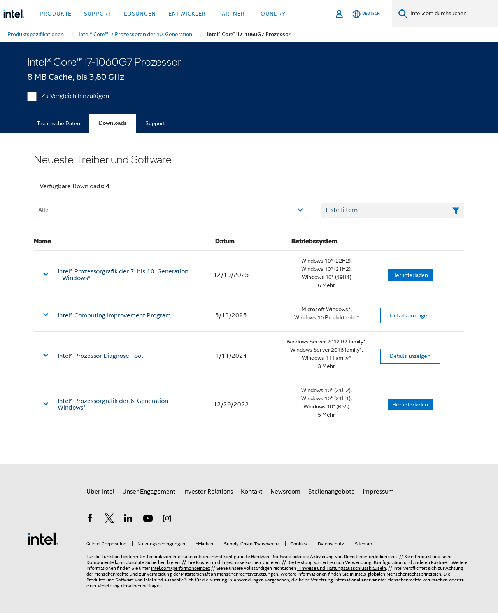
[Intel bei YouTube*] (147, 520)
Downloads (113, 123)
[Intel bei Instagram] (167, 520)
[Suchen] (402, 13)
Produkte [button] (56, 13)
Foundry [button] (271, 13)
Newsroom (285, 492)
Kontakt (252, 492)
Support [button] (98, 13)
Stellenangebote (331, 492)
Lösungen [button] (140, 13)
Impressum (378, 492)
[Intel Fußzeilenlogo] (42, 538)
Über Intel (100, 492)
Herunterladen (410, 274)
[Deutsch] (366, 13)
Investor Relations (208, 492)
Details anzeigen (410, 315)
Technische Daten (58, 123)
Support (155, 123)
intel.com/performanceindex (180, 568)
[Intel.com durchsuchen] (452, 14)
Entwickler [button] (187, 13)
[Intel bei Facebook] (89, 520)
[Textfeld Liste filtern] (392, 210)
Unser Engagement (148, 492)
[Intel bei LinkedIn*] (128, 520)
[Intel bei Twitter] (109, 520)
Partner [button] (231, 13)
